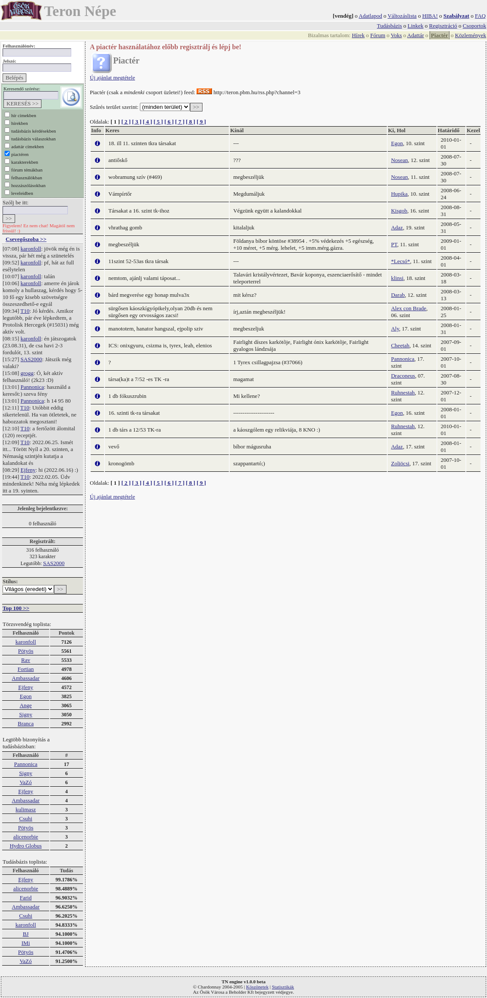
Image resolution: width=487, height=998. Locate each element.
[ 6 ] (169, 121)
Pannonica (32, 387)
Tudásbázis (389, 25)
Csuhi (25, 818)
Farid (26, 897)
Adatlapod (370, 16)
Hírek (358, 35)
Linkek (416, 25)
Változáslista (402, 16)
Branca (26, 723)
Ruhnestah (403, 392)
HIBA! (430, 16)
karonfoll (31, 248)
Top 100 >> (16, 608)
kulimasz (26, 809)
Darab (398, 295)
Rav (25, 660)
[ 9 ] (201, 121)
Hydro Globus (25, 845)
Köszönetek (257, 986)
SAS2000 (31, 359)
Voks (396, 35)
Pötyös (25, 651)
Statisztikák (283, 986)
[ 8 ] (190, 121)
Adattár (415, 35)
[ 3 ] (137, 121)
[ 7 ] (180, 121)
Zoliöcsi (400, 463)
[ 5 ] (158, 121)
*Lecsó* (400, 261)
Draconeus (403, 375)
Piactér (439, 35)
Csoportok (474, 25)
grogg (27, 373)
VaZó (25, 782)
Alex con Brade (409, 308)
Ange (25, 705)
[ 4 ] (147, 121)
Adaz (397, 227)
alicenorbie (25, 836)
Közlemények (470, 35)
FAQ (480, 16)
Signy (25, 714)
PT (394, 244)
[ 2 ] (126, 121)
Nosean (399, 160)
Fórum (378, 35)
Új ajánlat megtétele (112, 77)
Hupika (399, 194)
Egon (26, 696)
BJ (26, 934)
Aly (395, 328)
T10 (24, 311)
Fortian (26, 669)
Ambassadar (25, 678)
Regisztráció (443, 25)
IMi (26, 943)
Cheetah (400, 345)
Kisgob (399, 210)
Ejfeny (28, 470)
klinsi (397, 278)
